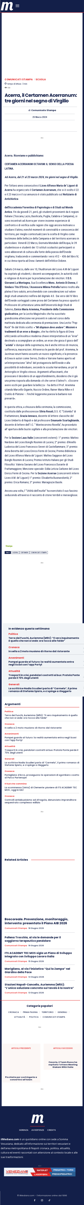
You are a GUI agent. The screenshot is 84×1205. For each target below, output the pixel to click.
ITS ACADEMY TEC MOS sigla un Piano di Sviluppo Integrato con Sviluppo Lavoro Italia (38, 954)
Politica (13, 634)
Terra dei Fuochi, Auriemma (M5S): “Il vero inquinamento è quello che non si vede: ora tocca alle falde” (44, 639)
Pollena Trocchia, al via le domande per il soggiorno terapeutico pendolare (33, 939)
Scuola (41, 79)
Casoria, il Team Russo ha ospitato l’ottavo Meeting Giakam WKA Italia (63, 1064)
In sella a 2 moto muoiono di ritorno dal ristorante (39, 651)
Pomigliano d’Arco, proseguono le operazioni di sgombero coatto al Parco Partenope (42, 776)
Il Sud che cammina (16, 784)
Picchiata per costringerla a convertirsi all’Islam (21, 1078)
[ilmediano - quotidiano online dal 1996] (7, 6)
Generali (14, 684)
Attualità (14, 671)
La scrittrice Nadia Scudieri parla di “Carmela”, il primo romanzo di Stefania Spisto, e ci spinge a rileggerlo (43, 690)
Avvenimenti (16, 658)
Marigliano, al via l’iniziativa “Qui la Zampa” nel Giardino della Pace (37, 970)
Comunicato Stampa (43, 110)
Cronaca (14, 647)
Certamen (24, 552)
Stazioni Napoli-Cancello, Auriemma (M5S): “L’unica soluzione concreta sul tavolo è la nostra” (39, 986)
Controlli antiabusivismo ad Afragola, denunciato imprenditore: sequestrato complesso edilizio (41, 801)
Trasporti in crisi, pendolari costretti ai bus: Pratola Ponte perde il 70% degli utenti (44, 677)
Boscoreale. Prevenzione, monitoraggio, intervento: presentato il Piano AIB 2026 (36, 921)
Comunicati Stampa (19, 79)
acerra (15, 552)
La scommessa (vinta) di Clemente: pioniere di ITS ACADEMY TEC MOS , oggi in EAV (41, 789)
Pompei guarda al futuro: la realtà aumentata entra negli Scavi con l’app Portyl (41, 663)
